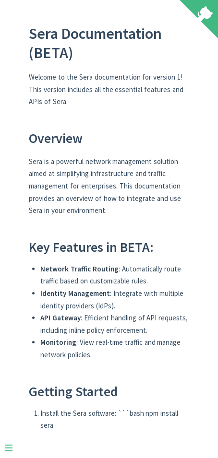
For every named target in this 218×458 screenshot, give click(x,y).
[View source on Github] (199, 20)
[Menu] (13, 444)
